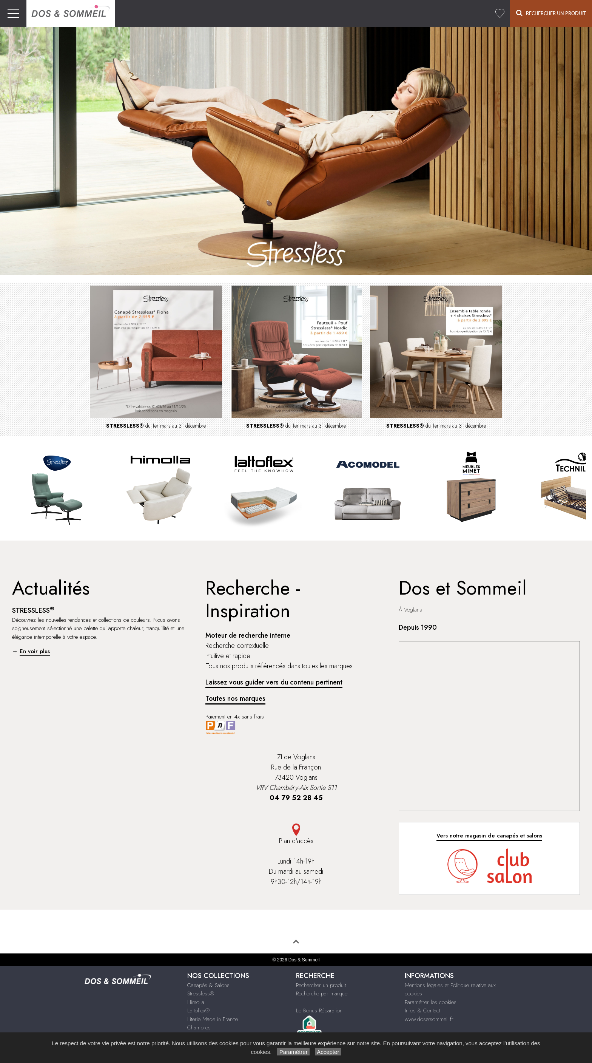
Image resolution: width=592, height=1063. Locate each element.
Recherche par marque (321, 993)
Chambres (199, 1027)
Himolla (195, 1002)
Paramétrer (293, 1052)
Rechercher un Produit (551, 13)
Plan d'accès (296, 835)
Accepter (328, 1052)
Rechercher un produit (321, 985)
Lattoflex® (198, 1010)
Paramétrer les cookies (430, 1002)
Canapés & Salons (208, 985)
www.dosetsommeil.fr (429, 1019)
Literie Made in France (212, 1019)
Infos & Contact (422, 1010)
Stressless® (200, 993)
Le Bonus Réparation (319, 1010)
